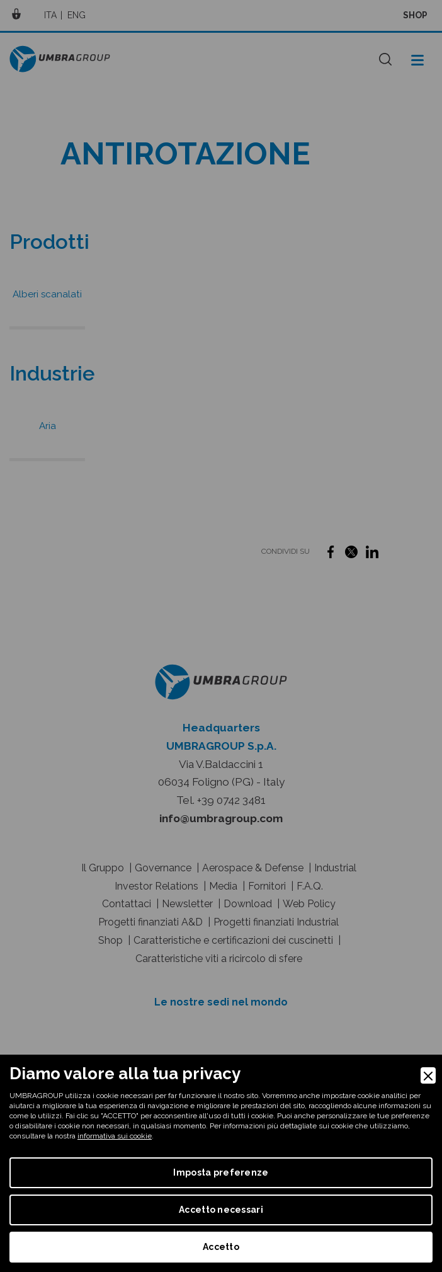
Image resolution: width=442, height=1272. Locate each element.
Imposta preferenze (220, 1172)
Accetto (221, 1247)
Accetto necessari (221, 1210)
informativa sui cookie (114, 1136)
